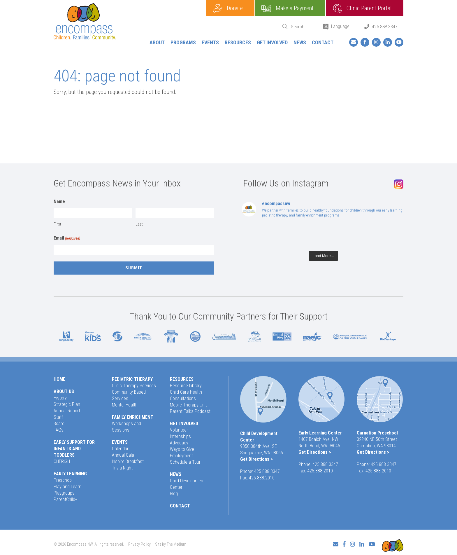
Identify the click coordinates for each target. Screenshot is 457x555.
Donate (235, 8)
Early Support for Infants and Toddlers (74, 448)
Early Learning (70, 474)
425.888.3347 (385, 26)
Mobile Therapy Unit (188, 405)
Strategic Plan (67, 404)
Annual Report (67, 410)
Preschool (63, 480)
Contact (322, 42)
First (57, 224)
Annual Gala (123, 455)
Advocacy (179, 443)
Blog (174, 493)
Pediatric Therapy (132, 379)
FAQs (59, 430)
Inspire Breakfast (128, 461)
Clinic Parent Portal (369, 8)
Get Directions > (256, 459)
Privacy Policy (139, 542)
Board (59, 423)
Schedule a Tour (185, 462)
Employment (181, 455)
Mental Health (125, 405)
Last (139, 224)
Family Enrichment (132, 417)
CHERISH (62, 461)
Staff (58, 417)
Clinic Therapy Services (134, 385)
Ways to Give (182, 449)
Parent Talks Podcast (190, 411)
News (299, 42)
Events (210, 42)
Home (59, 379)
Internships (180, 436)
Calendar (120, 448)
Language (340, 26)
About (157, 42)
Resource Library (186, 385)
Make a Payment (295, 8)
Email (67, 238)
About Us (64, 391)
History (60, 398)
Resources (238, 42)
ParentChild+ (66, 499)
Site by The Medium (170, 542)
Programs (183, 42)
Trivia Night (122, 468)
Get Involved (272, 42)
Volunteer (179, 430)
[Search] (299, 27)
